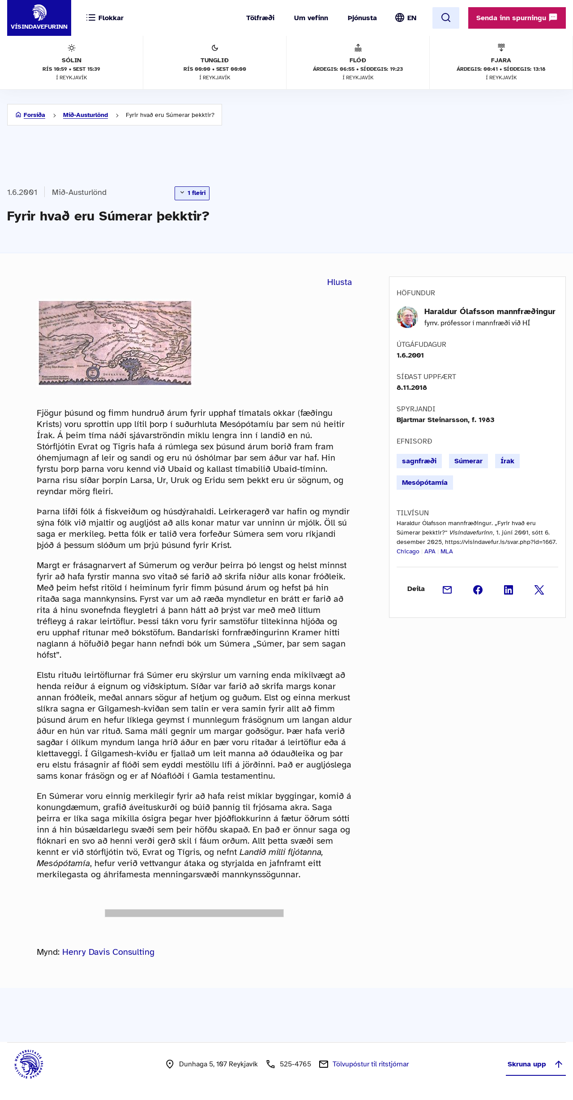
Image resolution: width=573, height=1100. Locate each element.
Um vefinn (311, 17)
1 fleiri (192, 193)
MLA (446, 551)
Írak (507, 461)
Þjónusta (362, 17)
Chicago (408, 551)
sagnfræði (419, 461)
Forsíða (34, 115)
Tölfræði (260, 17)
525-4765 (295, 1064)
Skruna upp (536, 1064)
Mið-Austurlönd (85, 115)
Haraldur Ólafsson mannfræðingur (490, 311)
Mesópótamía (425, 482)
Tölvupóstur (371, 1064)
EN (411, 17)
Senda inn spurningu (517, 17)
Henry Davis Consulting (108, 952)
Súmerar (468, 461)
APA (430, 551)
